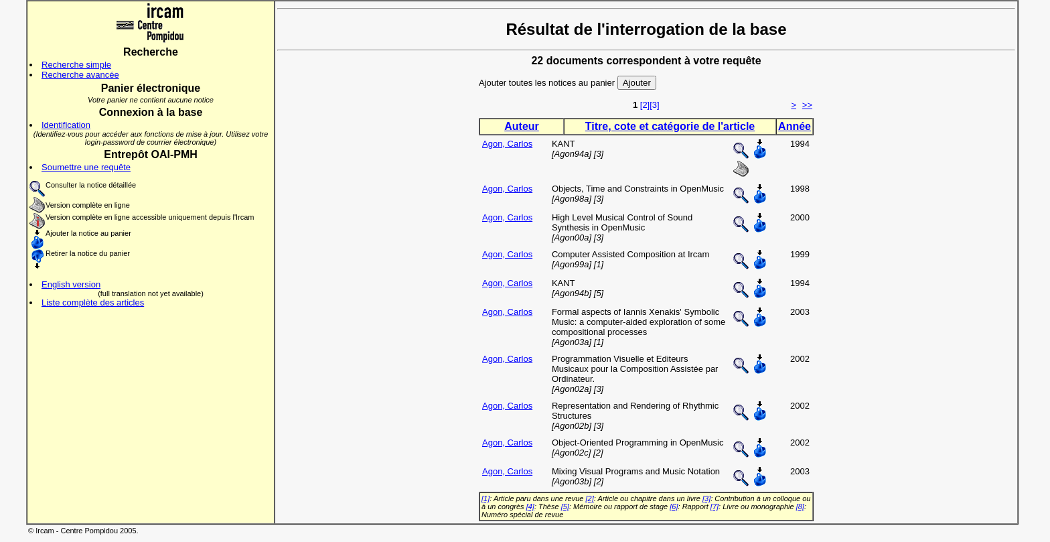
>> (807, 105)
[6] (674, 506)
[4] (530, 506)
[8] (800, 506)
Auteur (521, 126)
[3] (654, 105)
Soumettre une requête (86, 167)
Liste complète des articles (93, 302)
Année (794, 126)
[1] (485, 498)
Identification (66, 125)
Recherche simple (76, 65)
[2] (645, 105)
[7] (714, 506)
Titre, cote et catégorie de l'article (670, 126)
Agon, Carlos (507, 144)
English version (71, 284)
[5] (565, 506)
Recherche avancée (80, 75)
